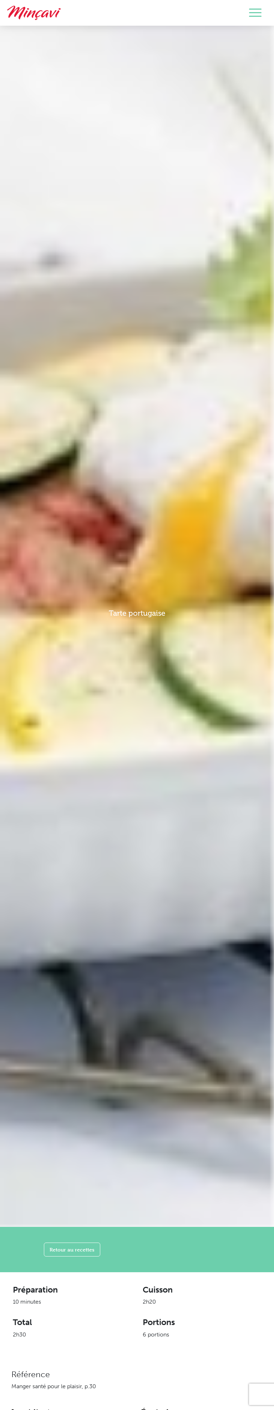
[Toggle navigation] (255, 13)
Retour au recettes (72, 1250)
